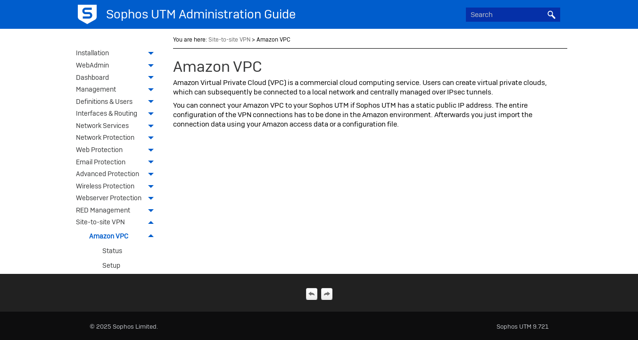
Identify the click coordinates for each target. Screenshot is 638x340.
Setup (111, 265)
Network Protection (117, 138)
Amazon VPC (124, 236)
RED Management (117, 211)
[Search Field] (513, 15)
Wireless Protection (117, 187)
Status (112, 250)
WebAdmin (117, 66)
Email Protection (117, 163)
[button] (551, 15)
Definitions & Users (117, 102)
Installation (117, 54)
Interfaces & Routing (117, 114)
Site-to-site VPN (117, 223)
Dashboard (117, 78)
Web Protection (117, 150)
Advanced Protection (117, 175)
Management (117, 90)
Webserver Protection (117, 199)
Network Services (117, 126)
